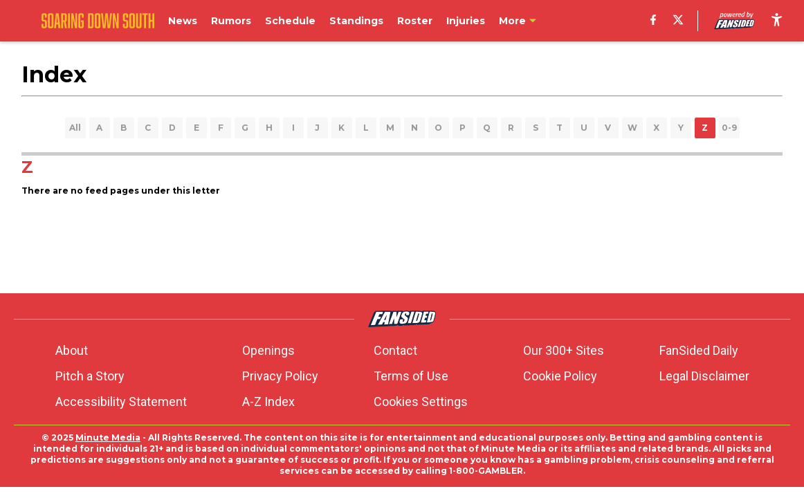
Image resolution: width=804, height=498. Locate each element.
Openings (268, 350)
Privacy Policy (280, 376)
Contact (395, 350)
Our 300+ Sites (563, 350)
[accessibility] (776, 20)
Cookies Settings (421, 401)
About (71, 350)
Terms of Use (411, 376)
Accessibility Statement (121, 401)
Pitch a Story (90, 376)
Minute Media (107, 437)
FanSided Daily (698, 350)
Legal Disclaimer (704, 376)
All (75, 127)
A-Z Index (268, 401)
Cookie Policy (560, 376)
